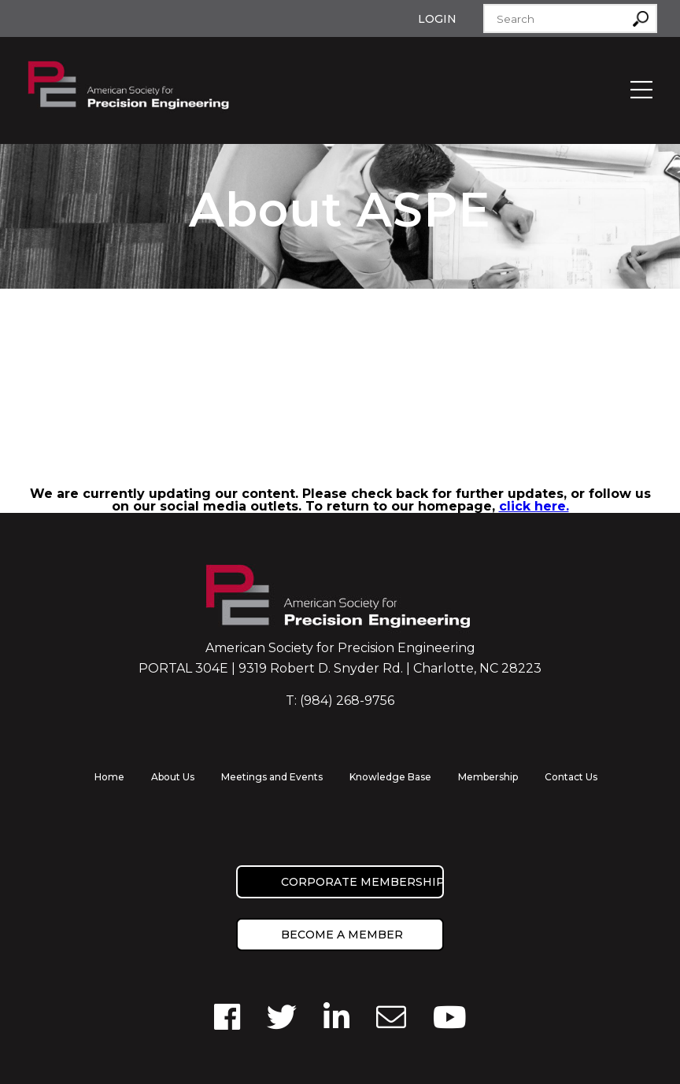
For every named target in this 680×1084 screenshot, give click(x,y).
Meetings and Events (272, 777)
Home (109, 777)
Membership (488, 777)
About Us (172, 777)
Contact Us (571, 777)
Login (437, 19)
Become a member (342, 934)
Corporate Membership (362, 882)
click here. (534, 506)
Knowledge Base (390, 777)
